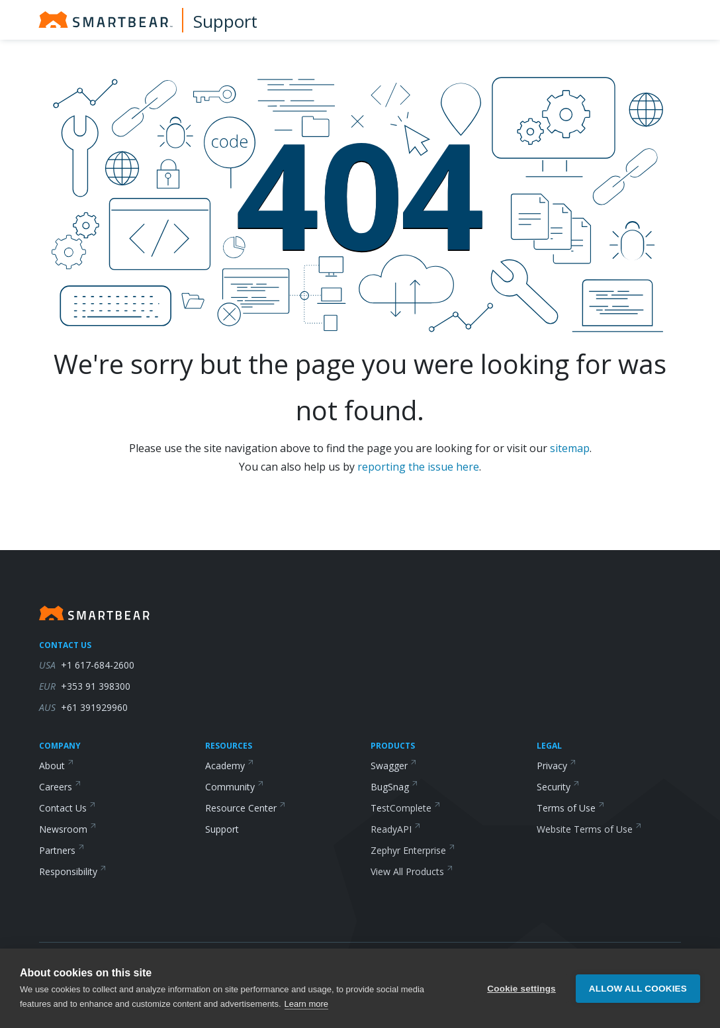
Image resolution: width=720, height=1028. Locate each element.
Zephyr (413, 850)
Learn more (306, 1004)
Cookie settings (521, 989)
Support (225, 21)
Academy (229, 765)
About (56, 765)
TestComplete (406, 808)
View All (412, 871)
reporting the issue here (418, 466)
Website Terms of (589, 829)
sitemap (570, 448)
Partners (62, 850)
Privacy (556, 765)
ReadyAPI (396, 829)
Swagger (394, 765)
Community (234, 786)
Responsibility (73, 871)
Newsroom (68, 829)
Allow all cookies (638, 989)
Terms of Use (571, 808)
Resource (245, 808)
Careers (60, 786)
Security (558, 786)
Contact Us (67, 808)
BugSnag (394, 786)
